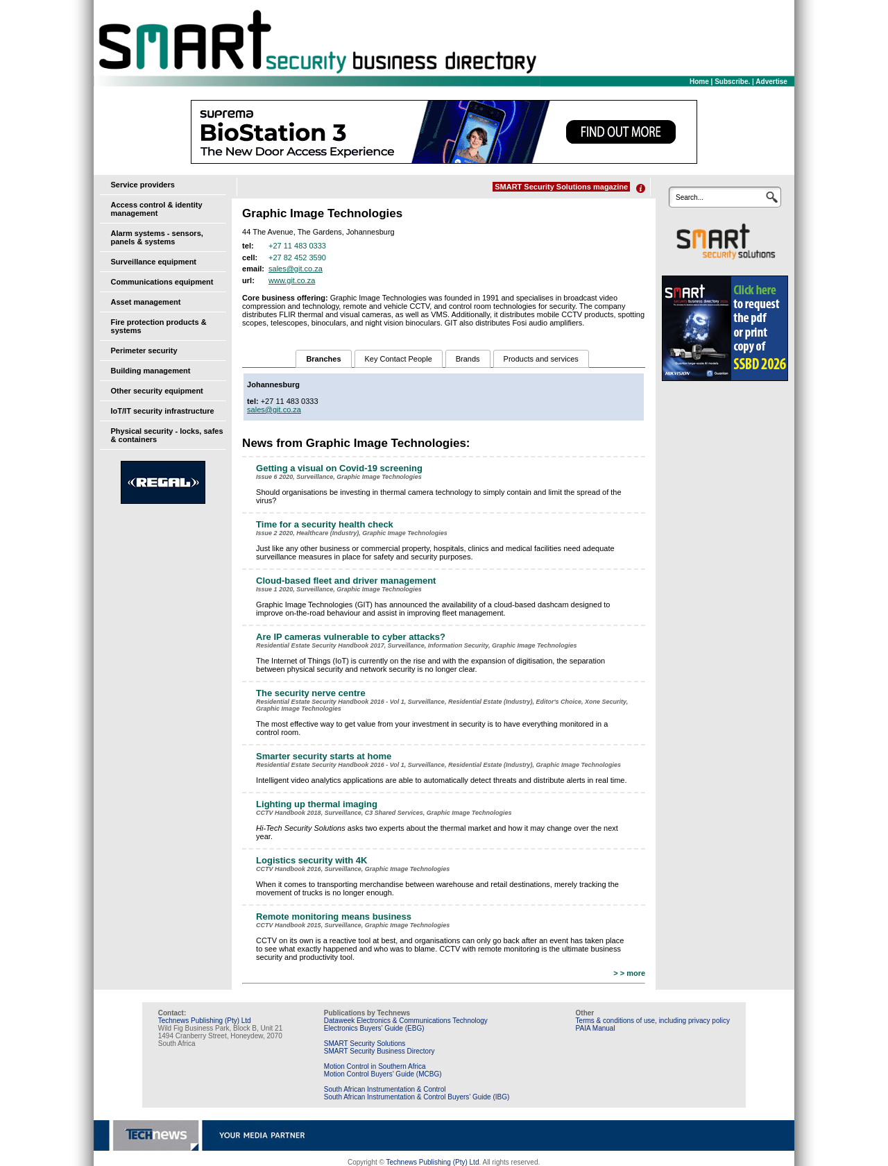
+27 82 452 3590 (297, 257)
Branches (323, 359)
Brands (468, 359)
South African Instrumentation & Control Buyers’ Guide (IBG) (417, 1097)
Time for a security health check (324, 524)
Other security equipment (157, 391)
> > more (629, 973)
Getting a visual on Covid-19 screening (339, 468)
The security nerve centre (311, 693)
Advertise (771, 81)
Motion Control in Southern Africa (375, 1066)
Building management (151, 370)
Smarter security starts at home (323, 756)
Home (699, 81)
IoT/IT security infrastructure (162, 411)
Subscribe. (732, 81)
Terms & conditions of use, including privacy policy (653, 1020)
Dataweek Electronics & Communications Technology (406, 1020)
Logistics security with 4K (311, 860)
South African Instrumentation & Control (385, 1089)
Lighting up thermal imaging (316, 804)
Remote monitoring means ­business (333, 916)
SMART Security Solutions (364, 1043)
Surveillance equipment (153, 261)
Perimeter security (144, 350)
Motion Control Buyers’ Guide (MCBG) (383, 1074)
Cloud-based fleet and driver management (346, 580)
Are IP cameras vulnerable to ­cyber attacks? (350, 637)
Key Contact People (398, 359)
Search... (689, 197)
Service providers (143, 184)
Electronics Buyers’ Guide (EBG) (374, 1028)
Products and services (541, 359)
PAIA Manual (595, 1028)
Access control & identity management (157, 209)
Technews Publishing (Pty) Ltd (204, 1020)
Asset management (146, 302)
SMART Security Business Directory (379, 1051)
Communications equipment (162, 282)
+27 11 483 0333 (297, 246)
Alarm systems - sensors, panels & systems (157, 237)
